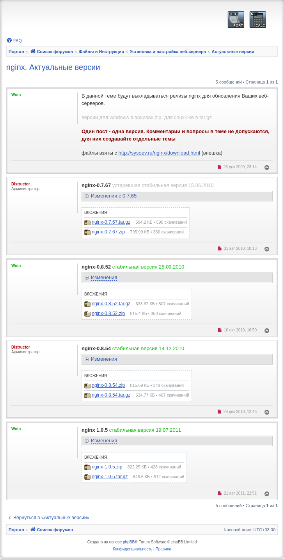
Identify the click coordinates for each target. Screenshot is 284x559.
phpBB (129, 542)
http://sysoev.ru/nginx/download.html (159, 153)
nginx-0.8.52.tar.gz (111, 303)
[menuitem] (14, 40)
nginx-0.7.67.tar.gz (111, 222)
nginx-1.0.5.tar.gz (110, 476)
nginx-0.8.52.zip (108, 313)
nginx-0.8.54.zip (108, 385)
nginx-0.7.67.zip (108, 232)
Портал (16, 51)
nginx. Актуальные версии (53, 67)
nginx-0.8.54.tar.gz (111, 395)
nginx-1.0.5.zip (107, 467)
